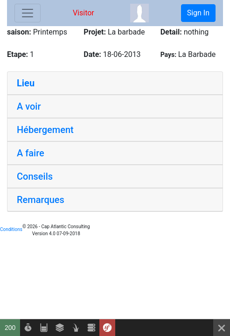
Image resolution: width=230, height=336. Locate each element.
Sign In (198, 12)
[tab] (115, 83)
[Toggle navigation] (27, 13)
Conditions (11, 229)
